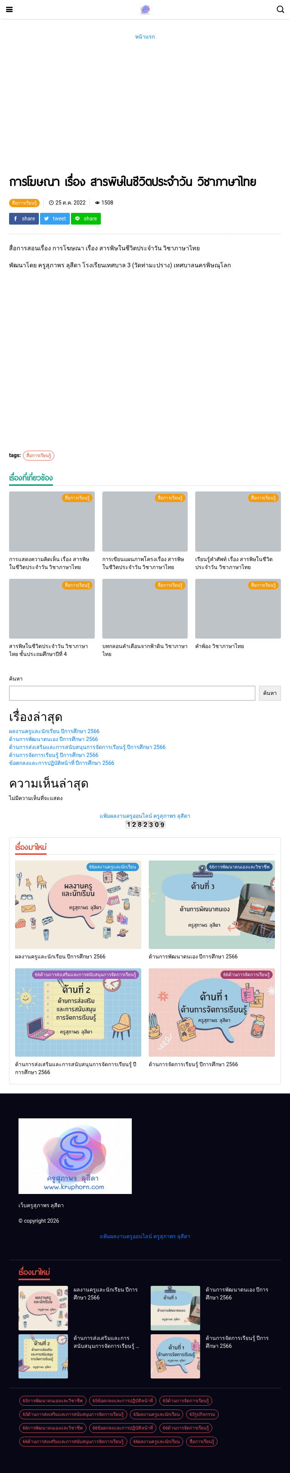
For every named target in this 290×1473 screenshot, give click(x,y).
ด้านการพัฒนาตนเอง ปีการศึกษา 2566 (53, 739)
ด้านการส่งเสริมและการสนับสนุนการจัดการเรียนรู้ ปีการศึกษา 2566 (87, 747)
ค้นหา (16, 679)
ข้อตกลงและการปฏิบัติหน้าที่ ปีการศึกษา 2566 (61, 763)
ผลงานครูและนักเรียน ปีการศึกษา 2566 (54, 731)
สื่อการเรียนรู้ (38, 455)
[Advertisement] (145, 113)
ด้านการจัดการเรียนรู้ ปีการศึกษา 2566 (53, 755)
